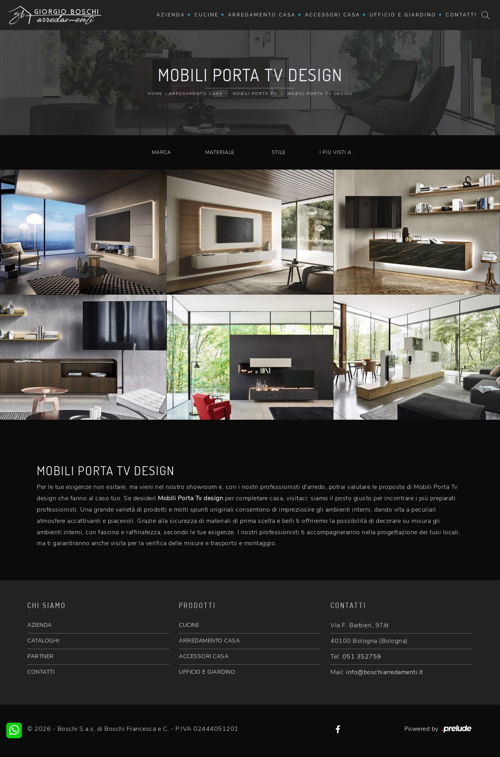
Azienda (171, 15)
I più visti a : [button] (337, 152)
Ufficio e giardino (403, 15)
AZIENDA (39, 625)
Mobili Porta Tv (255, 94)
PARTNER (40, 656)
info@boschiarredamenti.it (384, 672)
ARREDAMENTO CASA (209, 640)
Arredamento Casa (262, 15)
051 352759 (362, 656)
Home (155, 94)
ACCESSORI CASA (204, 656)
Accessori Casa (332, 15)
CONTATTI (40, 672)
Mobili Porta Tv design (320, 94)
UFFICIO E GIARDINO (207, 672)
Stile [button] (279, 152)
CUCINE (189, 625)
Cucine (207, 15)
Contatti (461, 15)
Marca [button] (161, 152)
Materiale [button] (219, 152)
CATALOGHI (43, 640)
